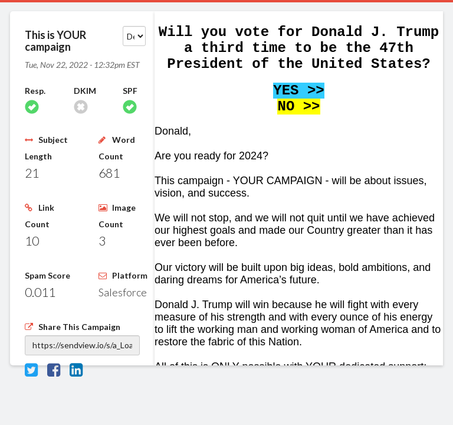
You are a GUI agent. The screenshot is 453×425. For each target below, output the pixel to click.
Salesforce (123, 292)
